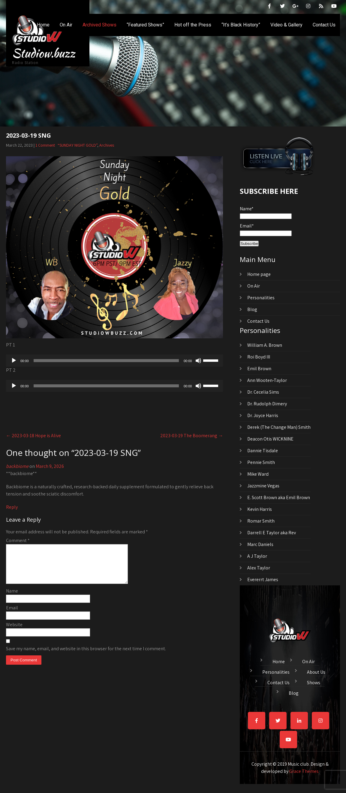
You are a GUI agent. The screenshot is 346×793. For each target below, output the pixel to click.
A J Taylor (257, 556)
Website (14, 632)
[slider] (106, 360)
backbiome (17, 466)
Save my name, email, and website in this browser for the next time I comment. (86, 656)
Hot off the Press (192, 25)
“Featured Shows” (145, 25)
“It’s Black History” (240, 25)
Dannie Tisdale (262, 450)
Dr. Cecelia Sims (263, 392)
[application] (114, 361)
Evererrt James (262, 579)
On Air (66, 25)
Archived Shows (99, 25)
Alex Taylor (258, 568)
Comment (18, 540)
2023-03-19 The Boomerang (191, 435)
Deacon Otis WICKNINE (270, 439)
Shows (313, 681)
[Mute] (198, 361)
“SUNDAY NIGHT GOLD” (77, 145)
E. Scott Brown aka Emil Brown (278, 497)
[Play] (14, 361)
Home (43, 25)
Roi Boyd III (258, 357)
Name (12, 598)
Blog (252, 309)
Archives (106, 145)
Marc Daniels (260, 544)
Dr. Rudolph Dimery (267, 404)
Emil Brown (259, 368)
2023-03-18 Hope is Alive (33, 435)
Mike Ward (258, 474)
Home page (259, 274)
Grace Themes (304, 771)
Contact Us (324, 25)
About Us (316, 671)
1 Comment (45, 145)
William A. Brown (264, 345)
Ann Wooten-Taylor (267, 380)
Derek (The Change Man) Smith (279, 427)
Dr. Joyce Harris (262, 415)
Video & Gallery (286, 25)
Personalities (261, 297)
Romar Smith (261, 521)
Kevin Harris (259, 509)
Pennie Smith (261, 462)
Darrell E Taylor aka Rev (271, 532)
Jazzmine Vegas (263, 486)
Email (12, 615)
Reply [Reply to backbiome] (12, 507)
